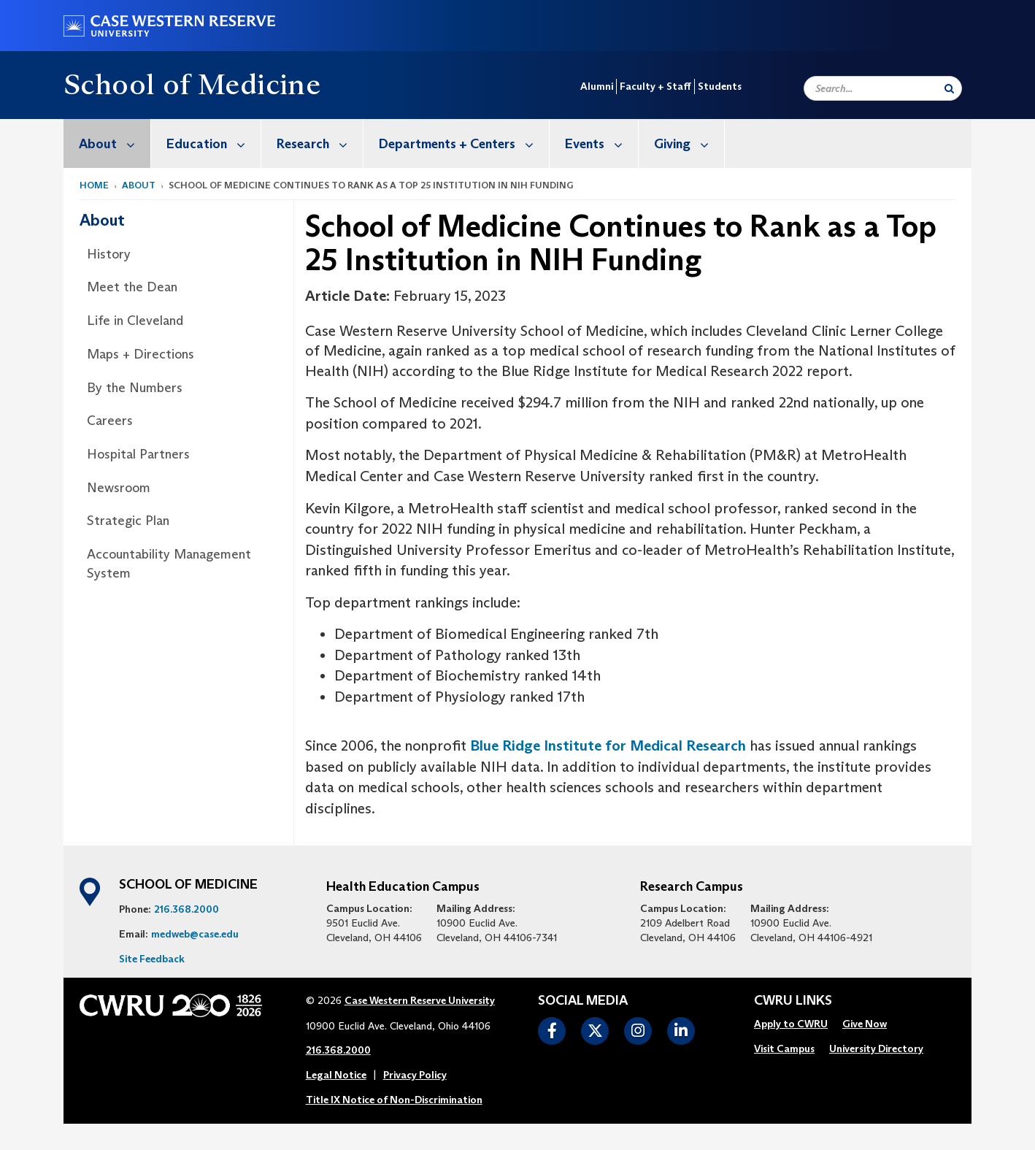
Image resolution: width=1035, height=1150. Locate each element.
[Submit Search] (949, 88)
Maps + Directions (140, 354)
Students (720, 86)
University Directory (876, 1048)
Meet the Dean (132, 287)
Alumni (596, 86)
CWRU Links (793, 1001)
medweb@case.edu (195, 933)
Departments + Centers (464, 143)
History (109, 254)
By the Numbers (134, 388)
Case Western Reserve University (420, 1000)
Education (213, 143)
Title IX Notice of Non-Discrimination (394, 1099)
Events (601, 143)
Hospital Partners (138, 454)
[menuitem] (107, 143)
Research (320, 143)
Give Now (864, 1023)
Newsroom (118, 488)
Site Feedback (152, 958)
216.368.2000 (186, 909)
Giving (689, 143)
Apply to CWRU (791, 1023)
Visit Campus (784, 1048)
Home (94, 185)
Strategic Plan (128, 521)
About (114, 143)
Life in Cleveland (135, 321)
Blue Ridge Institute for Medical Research (608, 745)
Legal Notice (336, 1074)
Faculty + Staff (655, 86)
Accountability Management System (169, 563)
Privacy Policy (415, 1074)
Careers (110, 421)
